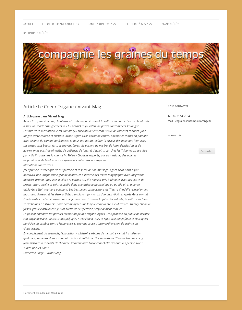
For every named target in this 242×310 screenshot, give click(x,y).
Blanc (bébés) (170, 24)
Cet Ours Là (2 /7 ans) (139, 24)
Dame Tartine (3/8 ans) (102, 24)
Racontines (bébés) (35, 33)
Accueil (28, 24)
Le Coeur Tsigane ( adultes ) (60, 24)
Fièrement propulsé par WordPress (43, 293)
